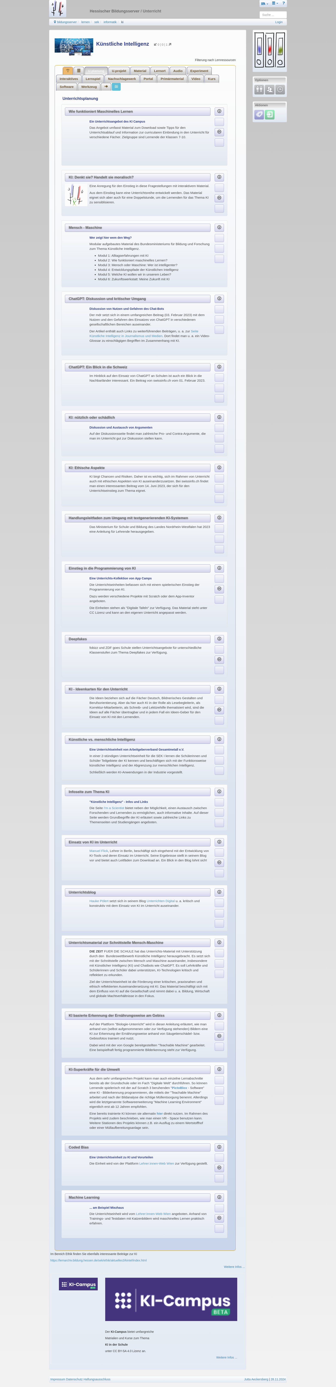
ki (122, 22)
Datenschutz (74, 1379)
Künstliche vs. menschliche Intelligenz (102, 740)
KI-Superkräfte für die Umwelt (94, 1070)
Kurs (212, 79)
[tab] (68, 71)
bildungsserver (65, 22)
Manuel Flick (99, 851)
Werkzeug (89, 86)
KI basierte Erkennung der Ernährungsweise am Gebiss (117, 1016)
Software (67, 86)
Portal (148, 79)
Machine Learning (84, 1197)
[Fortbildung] (259, 89)
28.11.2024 (278, 1379)
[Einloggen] (269, 114)
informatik (110, 22)
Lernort (160, 71)
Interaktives (69, 79)
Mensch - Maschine (85, 228)
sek (96, 22)
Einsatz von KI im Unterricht (93, 842)
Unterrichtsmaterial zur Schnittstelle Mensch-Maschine (116, 943)
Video (195, 79)
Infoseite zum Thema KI (89, 792)
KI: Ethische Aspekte (87, 468)
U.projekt (119, 71)
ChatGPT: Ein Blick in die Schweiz (98, 367)
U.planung (96, 71)
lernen (85, 22)
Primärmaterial (172, 79)
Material (140, 71)
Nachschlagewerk (122, 79)
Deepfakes (78, 639)
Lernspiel (93, 79)
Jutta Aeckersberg (256, 1379)
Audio (178, 71)
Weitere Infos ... (234, 1267)
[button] (265, 3)
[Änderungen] (280, 89)
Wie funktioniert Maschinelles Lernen (101, 111)
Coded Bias (79, 1147)
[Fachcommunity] (269, 89)
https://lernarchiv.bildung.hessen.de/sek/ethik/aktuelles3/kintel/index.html (98, 1260)
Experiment (199, 71)
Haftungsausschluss (97, 1379)
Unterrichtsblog (82, 892)
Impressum (57, 1379)
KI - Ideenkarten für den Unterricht (98, 689)
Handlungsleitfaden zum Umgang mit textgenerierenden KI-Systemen (128, 518)
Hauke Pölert (99, 901)
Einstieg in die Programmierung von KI (102, 568)
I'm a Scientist (113, 808)
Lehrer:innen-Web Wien (156, 1163)
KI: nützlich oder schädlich (92, 417)
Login (279, 22)
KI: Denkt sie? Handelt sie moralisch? (101, 177)
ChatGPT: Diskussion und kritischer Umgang (107, 299)
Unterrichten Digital (161, 901)
